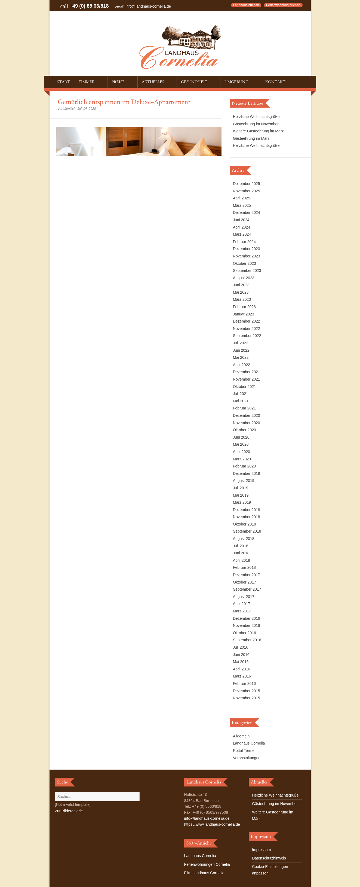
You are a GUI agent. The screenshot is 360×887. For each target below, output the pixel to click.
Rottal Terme (243, 750)
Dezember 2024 (246, 212)
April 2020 (241, 451)
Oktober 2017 (244, 582)
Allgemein (241, 736)
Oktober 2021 (244, 386)
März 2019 (242, 502)
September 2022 (247, 335)
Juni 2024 (241, 220)
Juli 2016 (240, 647)
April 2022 (241, 365)
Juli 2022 (240, 343)
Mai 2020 (241, 444)
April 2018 (241, 560)
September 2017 (247, 589)
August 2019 (243, 480)
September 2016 (247, 640)
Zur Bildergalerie (69, 811)
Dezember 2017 (246, 575)
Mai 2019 (241, 495)
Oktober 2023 (244, 263)
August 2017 (243, 596)
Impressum (261, 849)
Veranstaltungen (246, 758)
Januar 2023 (243, 314)
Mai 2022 (241, 357)
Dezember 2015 (246, 691)
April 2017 (241, 604)
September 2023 (247, 270)
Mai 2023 (241, 292)
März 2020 (242, 459)
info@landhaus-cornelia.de (148, 6)
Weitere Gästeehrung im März (258, 131)
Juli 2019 (240, 488)
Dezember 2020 (246, 415)
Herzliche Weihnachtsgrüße (256, 116)
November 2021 (246, 379)
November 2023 (246, 256)
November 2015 (246, 698)
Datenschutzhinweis (269, 858)
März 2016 (242, 676)
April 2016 (241, 669)
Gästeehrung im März (251, 138)
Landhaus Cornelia (249, 743)
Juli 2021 (240, 393)
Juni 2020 (241, 437)
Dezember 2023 (246, 249)
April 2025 (241, 198)
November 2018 (246, 517)
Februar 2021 (244, 408)
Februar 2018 (244, 567)
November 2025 (246, 191)
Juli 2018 (240, 546)
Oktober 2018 (244, 524)
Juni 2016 (241, 654)
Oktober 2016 (244, 633)
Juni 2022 (241, 350)
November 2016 (246, 625)
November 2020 (246, 423)
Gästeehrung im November (256, 124)
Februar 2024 (244, 241)
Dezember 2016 (246, 618)
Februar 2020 (244, 466)
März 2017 (242, 611)
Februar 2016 (244, 683)
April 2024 (241, 227)
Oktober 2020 (244, 430)
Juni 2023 (241, 285)
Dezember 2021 (246, 372)
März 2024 (242, 234)
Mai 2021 (241, 401)
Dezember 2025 (246, 183)
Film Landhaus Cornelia (204, 873)
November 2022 (246, 328)
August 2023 (243, 278)
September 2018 (247, 531)
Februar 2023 (244, 307)
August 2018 (243, 538)
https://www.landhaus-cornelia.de (212, 824)
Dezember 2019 (246, 473)
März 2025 (242, 205)
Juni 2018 (241, 553)
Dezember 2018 (246, 510)
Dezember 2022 (246, 321)
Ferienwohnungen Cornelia (207, 864)
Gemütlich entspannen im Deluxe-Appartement (124, 102)
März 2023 (242, 299)
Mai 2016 (241, 662)
